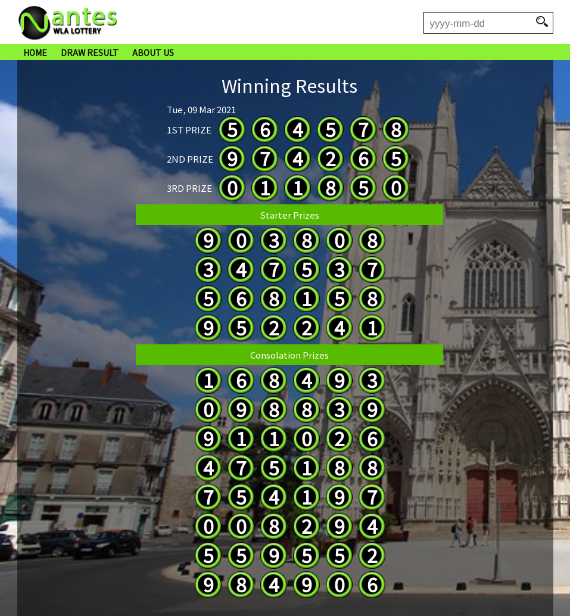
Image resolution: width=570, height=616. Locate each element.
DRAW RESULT (90, 52)
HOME (35, 52)
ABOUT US (153, 52)
